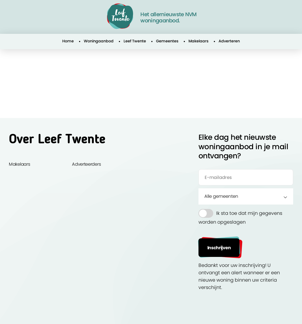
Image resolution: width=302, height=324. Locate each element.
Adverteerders (86, 164)
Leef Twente (135, 41)
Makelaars (198, 41)
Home (68, 41)
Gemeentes (167, 41)
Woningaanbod (99, 41)
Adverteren (229, 41)
